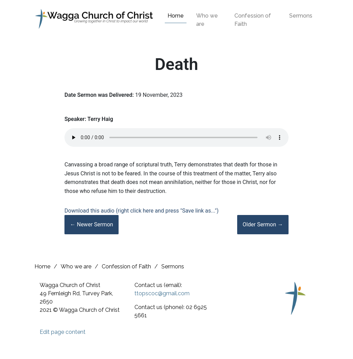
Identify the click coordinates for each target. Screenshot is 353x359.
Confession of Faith (252, 19)
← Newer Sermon (91, 224)
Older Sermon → (263, 224)
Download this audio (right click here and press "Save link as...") (141, 210)
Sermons (300, 15)
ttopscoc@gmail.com (162, 293)
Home (176, 15)
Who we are (207, 19)
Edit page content (62, 332)
